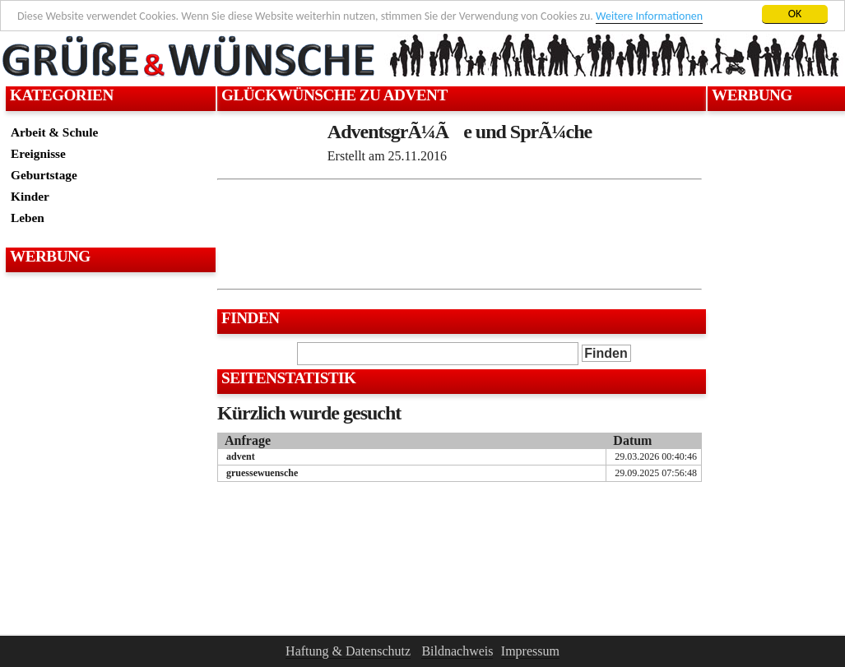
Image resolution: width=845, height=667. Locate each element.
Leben (27, 218)
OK (795, 14)
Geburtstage (44, 175)
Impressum (530, 651)
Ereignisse (38, 153)
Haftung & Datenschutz (348, 651)
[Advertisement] (108, 317)
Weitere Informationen (649, 16)
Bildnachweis (457, 651)
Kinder (30, 196)
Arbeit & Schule (54, 132)
